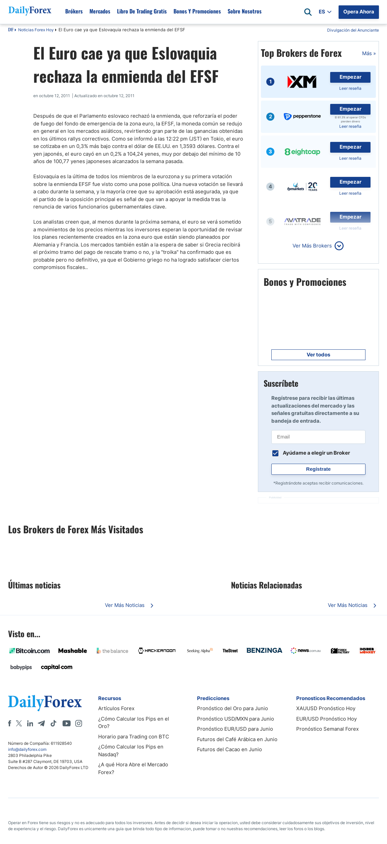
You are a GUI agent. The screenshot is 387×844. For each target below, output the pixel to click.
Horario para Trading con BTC (133, 736)
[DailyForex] (45, 703)
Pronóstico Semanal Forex (327, 729)
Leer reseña (350, 88)
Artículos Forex (116, 708)
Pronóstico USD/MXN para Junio (235, 719)
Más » (369, 53)
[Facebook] (9, 723)
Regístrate (318, 469)
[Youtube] (67, 723)
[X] (19, 723)
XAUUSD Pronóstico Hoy (325, 708)
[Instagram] (78, 723)
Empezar (350, 77)
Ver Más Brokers (312, 245)
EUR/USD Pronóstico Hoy (326, 719)
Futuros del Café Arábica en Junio (237, 739)
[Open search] (308, 12)
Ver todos (318, 354)
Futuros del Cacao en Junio (229, 749)
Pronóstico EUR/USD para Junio (235, 729)
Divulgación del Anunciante (353, 30)
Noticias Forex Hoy (36, 29)
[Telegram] (41, 723)
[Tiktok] (53, 723)
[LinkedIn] (30, 723)
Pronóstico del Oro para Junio (232, 708)
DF (10, 30)
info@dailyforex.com (27, 749)
